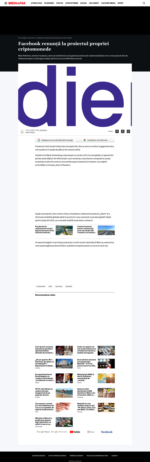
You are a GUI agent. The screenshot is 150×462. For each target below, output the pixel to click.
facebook (69, 286)
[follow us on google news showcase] (59, 432)
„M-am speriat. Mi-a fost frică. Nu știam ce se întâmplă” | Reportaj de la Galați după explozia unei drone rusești (44, 363)
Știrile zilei (36, 3)
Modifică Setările (75, 461)
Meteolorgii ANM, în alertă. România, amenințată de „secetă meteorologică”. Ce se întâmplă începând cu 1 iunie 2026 (86, 377)
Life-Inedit (94, 3)
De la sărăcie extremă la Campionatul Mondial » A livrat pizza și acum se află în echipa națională (86, 363)
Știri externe (71, 3)
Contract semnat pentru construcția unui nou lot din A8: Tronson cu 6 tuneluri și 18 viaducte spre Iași (87, 230)
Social (83, 3)
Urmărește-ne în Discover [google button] (95, 140)
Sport (120, 3)
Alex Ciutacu (30, 132)
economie (59, 286)
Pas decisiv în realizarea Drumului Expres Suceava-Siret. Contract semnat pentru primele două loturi (44, 230)
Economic (49, 3)
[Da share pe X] (122, 131)
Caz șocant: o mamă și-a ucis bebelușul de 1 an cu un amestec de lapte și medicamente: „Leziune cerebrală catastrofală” (44, 407)
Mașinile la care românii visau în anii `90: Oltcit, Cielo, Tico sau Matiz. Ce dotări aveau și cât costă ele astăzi (86, 407)
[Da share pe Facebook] (117, 131)
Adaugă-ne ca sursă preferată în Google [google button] (55, 140)
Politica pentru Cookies (57, 456)
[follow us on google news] (43, 432)
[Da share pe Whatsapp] (128, 131)
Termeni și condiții (76, 456)
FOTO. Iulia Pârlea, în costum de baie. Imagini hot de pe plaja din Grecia (44, 392)
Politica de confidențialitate (97, 456)
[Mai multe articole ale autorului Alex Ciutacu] (22, 131)
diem (50, 286)
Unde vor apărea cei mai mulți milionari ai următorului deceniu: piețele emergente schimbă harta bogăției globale (86, 350)
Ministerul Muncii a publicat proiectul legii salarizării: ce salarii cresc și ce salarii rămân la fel (43, 421)
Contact (114, 456)
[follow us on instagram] (91, 432)
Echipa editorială (38, 456)
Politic (59, 3)
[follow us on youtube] (75, 432)
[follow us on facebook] (107, 432)
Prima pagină (22, 38)
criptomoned (40, 286)
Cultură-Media (108, 3)
